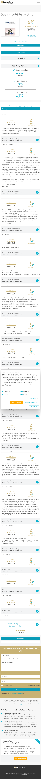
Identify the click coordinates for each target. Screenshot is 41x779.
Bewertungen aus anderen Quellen (31, 36)
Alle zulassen (16, 402)
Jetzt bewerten (20, 45)
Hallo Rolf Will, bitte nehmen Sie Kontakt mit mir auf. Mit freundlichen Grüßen (20, 662)
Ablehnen (34, 407)
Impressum (5, 389)
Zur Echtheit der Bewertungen (20, 41)
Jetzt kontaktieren (20, 52)
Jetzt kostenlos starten (20, 758)
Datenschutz (26, 773)
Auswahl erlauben (31, 402)
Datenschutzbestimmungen (15, 389)
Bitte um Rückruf (8, 685)
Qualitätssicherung (19, 773)
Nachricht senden (20, 689)
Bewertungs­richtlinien (10, 773)
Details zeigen (33, 398)
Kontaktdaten (26, 58)
